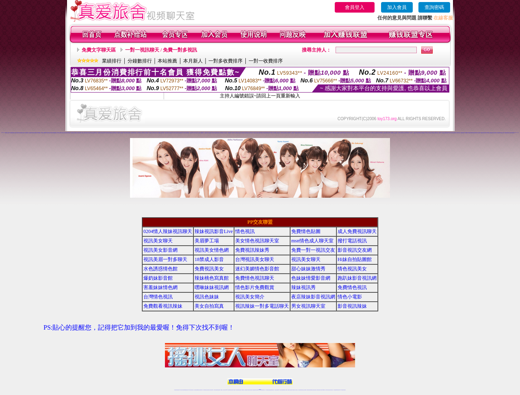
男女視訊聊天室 (308, 306)
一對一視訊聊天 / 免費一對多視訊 (161, 50)
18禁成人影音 (209, 259)
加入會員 (397, 7)
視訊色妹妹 (207, 297)
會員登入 (354, 7)
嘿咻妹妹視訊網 (212, 287)
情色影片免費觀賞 (254, 287)
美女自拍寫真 (209, 306)
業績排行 (111, 61)
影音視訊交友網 (355, 250)
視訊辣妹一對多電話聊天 (262, 306)
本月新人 (193, 61)
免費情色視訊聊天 (254, 278)
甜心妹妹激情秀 (308, 269)
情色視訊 (245, 231)
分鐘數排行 (140, 61)
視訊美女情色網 (212, 250)
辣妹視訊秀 (303, 287)
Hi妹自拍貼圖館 (355, 259)
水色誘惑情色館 (160, 269)
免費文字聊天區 (99, 50)
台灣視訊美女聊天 (254, 259)
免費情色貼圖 (306, 231)
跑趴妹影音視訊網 (260, 132)
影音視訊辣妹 (352, 306)
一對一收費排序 (266, 61)
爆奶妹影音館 (158, 278)
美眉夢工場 (207, 241)
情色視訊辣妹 (218, 132)
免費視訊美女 (209, 269)
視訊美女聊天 (158, 241)
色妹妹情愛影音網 (310, 278)
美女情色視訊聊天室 (257, 241)
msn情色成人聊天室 (312, 241)
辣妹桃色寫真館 (212, 278)
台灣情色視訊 (158, 297)
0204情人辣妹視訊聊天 (167, 231)
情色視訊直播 (2, 132)
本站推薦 (167, 61)
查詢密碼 (434, 7)
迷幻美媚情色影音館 (257, 269)
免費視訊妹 (515, 132)
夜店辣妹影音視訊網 (313, 297)
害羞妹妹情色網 (160, 287)
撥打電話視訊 (352, 241)
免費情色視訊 (352, 287)
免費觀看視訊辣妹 (162, 306)
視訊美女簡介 (249, 297)
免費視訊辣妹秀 (194, 132)
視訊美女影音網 (160, 250)
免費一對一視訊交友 (313, 250)
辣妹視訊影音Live (214, 231)
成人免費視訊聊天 (357, 231)
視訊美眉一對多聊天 (165, 259)
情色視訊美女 (352, 269)
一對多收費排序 (225, 61)
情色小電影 (350, 297)
